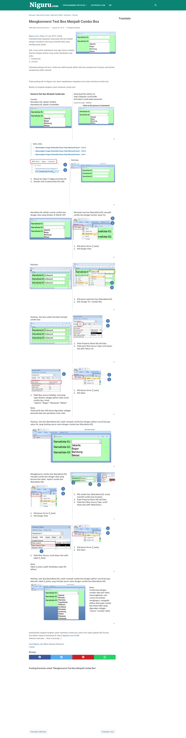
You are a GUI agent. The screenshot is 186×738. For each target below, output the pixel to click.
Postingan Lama (108, 732)
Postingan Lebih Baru (38, 732)
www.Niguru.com (36, 644)
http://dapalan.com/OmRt (68, 635)
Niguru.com (34, 36)
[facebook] (40, 657)
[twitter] (61, 657)
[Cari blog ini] (155, 5)
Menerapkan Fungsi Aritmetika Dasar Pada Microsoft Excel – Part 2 (60, 151)
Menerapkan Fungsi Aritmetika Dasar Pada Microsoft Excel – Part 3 (60, 148)
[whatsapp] (105, 657)
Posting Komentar (73, 28)
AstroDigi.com (98, 5)
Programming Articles (74, 5)
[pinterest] (83, 657)
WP (110, 5)
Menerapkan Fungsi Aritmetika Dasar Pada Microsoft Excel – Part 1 (60, 154)
